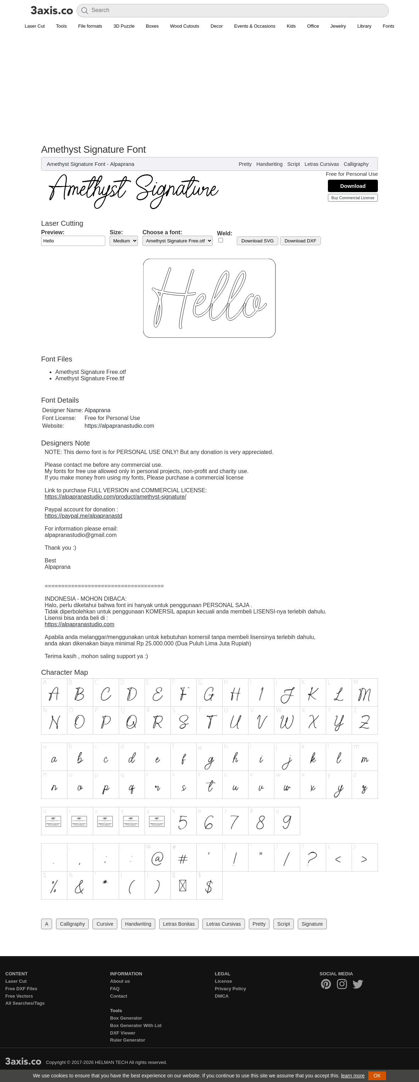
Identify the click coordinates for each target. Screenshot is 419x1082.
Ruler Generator (127, 1040)
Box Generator (126, 1018)
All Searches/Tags (25, 1003)
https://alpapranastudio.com (120, 426)
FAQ (115, 988)
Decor (217, 26)
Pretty (245, 164)
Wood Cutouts (184, 26)
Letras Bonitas (179, 924)
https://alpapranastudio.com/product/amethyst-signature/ (115, 497)
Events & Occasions (254, 26)
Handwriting (269, 164)
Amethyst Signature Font (76, 164)
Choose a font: (162, 232)
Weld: (224, 233)
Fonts (389, 26)
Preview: (53, 232)
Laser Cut (35, 26)
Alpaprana (122, 164)
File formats (90, 26)
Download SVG (257, 240)
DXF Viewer (122, 1033)
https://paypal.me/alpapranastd (83, 516)
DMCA (222, 996)
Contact (118, 996)
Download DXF (301, 240)
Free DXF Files (21, 988)
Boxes (152, 26)
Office (313, 26)
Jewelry (338, 26)
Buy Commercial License (353, 198)
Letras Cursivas (322, 164)
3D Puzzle (123, 26)
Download (353, 186)
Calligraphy (356, 164)
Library (364, 26)
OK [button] (377, 1075)
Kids (291, 26)
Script (293, 164)
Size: (116, 232)
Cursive (104, 924)
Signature (312, 924)
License (223, 981)
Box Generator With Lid (136, 1025)
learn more (353, 1075)
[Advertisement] (209, 90)
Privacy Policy (230, 988)
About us (120, 981)
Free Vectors (19, 996)
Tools (61, 26)
